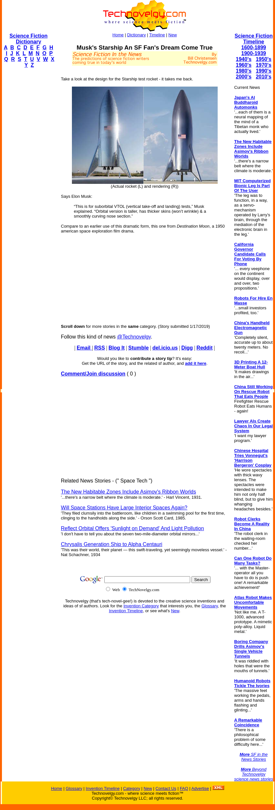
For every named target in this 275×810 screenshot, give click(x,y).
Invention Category (141, 605)
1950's (263, 59)
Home (118, 34)
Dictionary (136, 34)
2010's (263, 76)
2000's (243, 76)
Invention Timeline (126, 610)
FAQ (184, 788)
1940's (243, 59)
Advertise (200, 788)
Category (131, 788)
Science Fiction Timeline (253, 38)
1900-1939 (253, 53)
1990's (263, 71)
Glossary (209, 605)
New (172, 34)
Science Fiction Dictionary (28, 38)
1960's (243, 65)
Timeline (157, 34)
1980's (243, 71)
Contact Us (165, 788)
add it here (195, 363)
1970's (263, 65)
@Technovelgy (134, 336)
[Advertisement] (28, 170)
